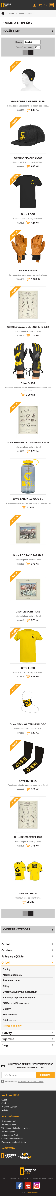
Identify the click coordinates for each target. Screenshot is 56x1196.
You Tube (28, 1185)
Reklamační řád (8, 1121)
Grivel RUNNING (28, 781)
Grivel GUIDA (28, 383)
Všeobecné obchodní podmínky (15, 1128)
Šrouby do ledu (11, 980)
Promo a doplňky (12, 1026)
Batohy (7, 1009)
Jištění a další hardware (16, 1003)
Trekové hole (10, 1014)
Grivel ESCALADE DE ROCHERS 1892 (28, 327)
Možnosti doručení (9, 1135)
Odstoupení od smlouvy (12, 1138)
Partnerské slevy (8, 1125)
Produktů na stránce (24, 47)
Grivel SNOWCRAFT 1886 (28, 837)
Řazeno (19, 42)
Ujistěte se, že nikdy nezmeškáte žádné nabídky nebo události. (30, 1065)
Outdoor (7, 950)
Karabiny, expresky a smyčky (19, 997)
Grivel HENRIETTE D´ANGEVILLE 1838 (28, 442)
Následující (30, 52)
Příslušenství (10, 1020)
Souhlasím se (24, 1081)
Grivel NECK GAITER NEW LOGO (28, 724)
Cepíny (6, 969)
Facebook (19, 1185)
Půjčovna (7, 1039)
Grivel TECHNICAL (28, 893)
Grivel (11, 14)
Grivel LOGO (28, 214)
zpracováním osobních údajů (31, 1081)
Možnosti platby (8, 1132)
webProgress (32, 1192)
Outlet (5, 944)
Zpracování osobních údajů (13, 1142)
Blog (4, 1045)
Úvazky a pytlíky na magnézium (20, 992)
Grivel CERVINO (28, 270)
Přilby (6, 986)
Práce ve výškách (13, 956)
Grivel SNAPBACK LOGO (28, 158)
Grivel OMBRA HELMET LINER (28, 101)
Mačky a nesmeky (12, 975)
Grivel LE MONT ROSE (28, 611)
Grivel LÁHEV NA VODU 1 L (28, 499)
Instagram (36, 1185)
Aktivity (6, 1033)
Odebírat (45, 1075)
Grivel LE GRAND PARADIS (28, 555)
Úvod (2, 13)
